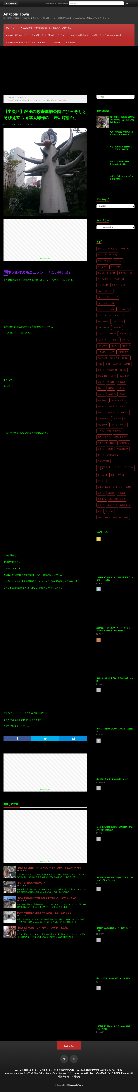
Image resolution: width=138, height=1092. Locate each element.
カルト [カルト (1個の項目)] (102, 255)
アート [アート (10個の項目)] (124, 248)
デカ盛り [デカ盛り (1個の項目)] (119, 279)
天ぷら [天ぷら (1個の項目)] (117, 364)
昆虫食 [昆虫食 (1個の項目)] (124, 406)
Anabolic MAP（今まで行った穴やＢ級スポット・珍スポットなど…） (35, 35)
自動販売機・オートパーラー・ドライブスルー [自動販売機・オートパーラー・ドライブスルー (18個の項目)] (115, 468)
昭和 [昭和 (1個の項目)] (101, 412)
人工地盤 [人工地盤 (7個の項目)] (114, 340)
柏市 (100, 833)
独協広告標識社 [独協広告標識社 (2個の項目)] (114, 431)
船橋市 (101, 934)
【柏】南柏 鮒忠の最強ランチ (31, 882)
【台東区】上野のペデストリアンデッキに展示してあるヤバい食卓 (49, 867)
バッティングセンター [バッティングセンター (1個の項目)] (108, 297)
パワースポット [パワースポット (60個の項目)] (106, 303)
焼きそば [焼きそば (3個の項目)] (102, 424)
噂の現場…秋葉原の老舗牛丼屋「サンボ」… (113, 779)
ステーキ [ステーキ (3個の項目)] (115, 267)
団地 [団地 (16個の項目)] (125, 358)
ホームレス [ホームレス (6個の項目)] (123, 309)
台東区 (101, 734)
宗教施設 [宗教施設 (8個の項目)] (112, 370)
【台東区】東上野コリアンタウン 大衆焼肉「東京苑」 (43, 927)
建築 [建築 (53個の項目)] (101, 394)
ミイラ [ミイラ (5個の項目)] (102, 315)
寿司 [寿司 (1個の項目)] (123, 370)
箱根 (100, 684)
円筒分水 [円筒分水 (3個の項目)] (102, 346)
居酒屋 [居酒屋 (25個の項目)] (102, 376)
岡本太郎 (29, 124)
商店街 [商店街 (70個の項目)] (102, 358)
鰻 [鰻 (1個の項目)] (126, 517)
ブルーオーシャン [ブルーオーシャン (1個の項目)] (106, 309)
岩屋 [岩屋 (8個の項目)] (101, 382)
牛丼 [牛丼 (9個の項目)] (101, 431)
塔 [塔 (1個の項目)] (100, 364)
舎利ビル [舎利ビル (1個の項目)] (102, 475)
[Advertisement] (69, 66)
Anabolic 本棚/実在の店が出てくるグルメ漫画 (26, 42)
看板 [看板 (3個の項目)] (110, 449)
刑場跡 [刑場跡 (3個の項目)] (126, 346)
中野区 (101, 583)
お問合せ (56, 42)
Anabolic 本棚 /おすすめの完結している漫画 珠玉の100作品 (46, 28)
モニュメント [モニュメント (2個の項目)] (115, 315)
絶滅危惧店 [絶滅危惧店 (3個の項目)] (113, 455)
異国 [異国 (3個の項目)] (113, 443)
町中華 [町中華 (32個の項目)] (102, 443)
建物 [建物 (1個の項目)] (121, 388)
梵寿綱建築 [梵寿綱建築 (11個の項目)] (104, 418)
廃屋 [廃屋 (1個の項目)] (111, 388)
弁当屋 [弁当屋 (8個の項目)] (112, 394)
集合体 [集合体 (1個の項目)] (102, 499)
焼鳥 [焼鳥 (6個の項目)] (123, 424)
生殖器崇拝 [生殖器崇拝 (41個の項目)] (120, 437)
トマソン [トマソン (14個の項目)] (103, 285)
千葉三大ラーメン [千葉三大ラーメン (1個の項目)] (106, 352)
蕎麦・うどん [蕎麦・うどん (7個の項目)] (117, 475)
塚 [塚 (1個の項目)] (108, 364)
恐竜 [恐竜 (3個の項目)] (122, 394)
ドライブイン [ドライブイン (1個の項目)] (118, 285)
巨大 (35, 124)
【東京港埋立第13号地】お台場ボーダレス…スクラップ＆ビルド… (49, 897)
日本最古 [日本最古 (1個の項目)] (112, 406)
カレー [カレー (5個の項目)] (113, 255)
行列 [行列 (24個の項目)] (101, 481)
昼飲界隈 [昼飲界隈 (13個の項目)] (112, 412)
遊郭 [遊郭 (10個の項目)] (101, 493)
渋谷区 (101, 1032)
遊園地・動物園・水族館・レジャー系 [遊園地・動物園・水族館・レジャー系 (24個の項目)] (114, 487)
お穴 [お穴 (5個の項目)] (101, 248)
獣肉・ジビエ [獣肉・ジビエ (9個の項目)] (104, 437)
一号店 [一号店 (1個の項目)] (117, 327)
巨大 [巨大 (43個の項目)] (110, 382)
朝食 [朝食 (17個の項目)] (124, 412)
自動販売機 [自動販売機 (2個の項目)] (103, 461)
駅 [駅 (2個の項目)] (100, 511)
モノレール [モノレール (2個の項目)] (103, 321)
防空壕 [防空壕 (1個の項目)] (121, 493)
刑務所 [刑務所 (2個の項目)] (115, 346)
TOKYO (19, 124)
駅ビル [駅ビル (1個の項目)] (109, 511)
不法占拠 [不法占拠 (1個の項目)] (124, 333)
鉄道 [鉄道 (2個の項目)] (111, 493)
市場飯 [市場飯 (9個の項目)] (121, 382)
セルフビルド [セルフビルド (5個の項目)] (125, 273)
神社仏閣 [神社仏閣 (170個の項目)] (122, 449)
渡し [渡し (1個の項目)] (127, 418)
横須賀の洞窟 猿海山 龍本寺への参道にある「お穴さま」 (44, 912)
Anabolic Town (16, 14)
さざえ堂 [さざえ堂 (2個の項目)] (112, 248)
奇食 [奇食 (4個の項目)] (101, 370)
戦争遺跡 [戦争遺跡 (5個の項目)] (102, 400)
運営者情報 (70, 42)
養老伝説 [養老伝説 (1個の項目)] (112, 505)
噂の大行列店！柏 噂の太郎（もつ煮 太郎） (113, 978)
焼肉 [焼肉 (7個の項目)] (114, 424)
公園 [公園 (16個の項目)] (125, 340)
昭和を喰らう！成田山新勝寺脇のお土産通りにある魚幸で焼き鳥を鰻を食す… (82, 3)
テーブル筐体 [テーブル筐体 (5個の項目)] (104, 279)
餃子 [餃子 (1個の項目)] (101, 505)
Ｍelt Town (10, 28)
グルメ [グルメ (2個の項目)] (118, 261)
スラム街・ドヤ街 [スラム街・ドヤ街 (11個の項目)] (106, 273)
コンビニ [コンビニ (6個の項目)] (102, 267)
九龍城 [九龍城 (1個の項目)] (102, 340)
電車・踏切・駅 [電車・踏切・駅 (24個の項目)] (117, 499)
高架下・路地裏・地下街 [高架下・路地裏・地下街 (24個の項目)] (109, 517)
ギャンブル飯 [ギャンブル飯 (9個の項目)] (104, 261)
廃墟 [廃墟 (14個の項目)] (101, 388)
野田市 (101, 634)
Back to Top (69, 1046)
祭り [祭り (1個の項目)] (101, 455)
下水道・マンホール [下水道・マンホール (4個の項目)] (107, 333)
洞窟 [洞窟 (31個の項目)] (117, 418)
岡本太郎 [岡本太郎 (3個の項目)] (124, 376)
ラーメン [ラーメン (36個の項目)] (118, 321)
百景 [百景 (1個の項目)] (101, 449)
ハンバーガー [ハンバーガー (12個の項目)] (105, 291)
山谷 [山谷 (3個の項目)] (113, 376)
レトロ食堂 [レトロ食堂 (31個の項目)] (104, 327)
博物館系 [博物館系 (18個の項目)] (123, 352)
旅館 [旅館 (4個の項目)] (101, 406)
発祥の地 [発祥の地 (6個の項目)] (124, 443)
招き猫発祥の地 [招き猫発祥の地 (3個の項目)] (118, 400)
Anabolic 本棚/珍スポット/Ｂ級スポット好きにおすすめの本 (95, 35)
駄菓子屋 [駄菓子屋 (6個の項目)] (125, 505)
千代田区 (102, 782)
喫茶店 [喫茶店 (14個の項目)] (114, 358)
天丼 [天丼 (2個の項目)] (127, 364)
